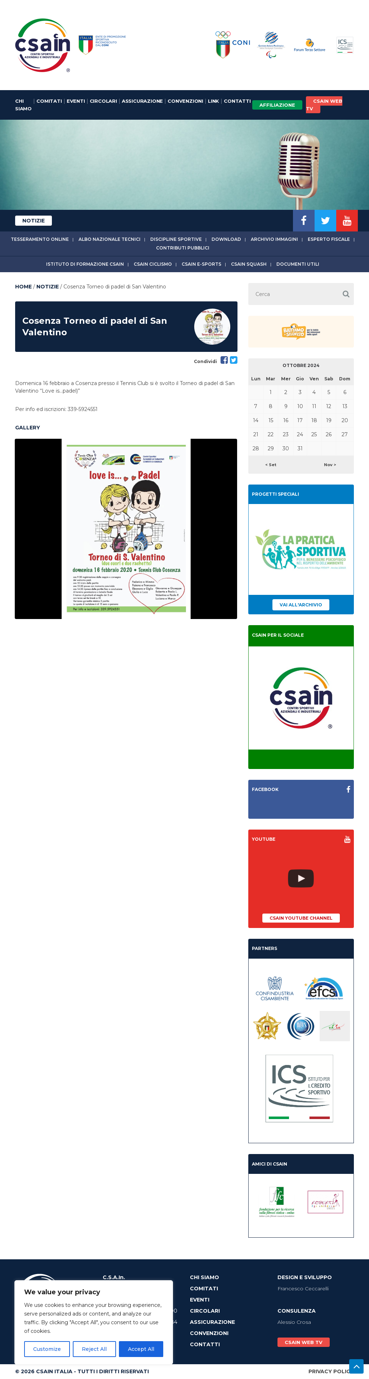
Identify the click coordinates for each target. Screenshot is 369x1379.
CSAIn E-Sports (201, 264)
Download (226, 239)
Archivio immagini (274, 239)
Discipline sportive (176, 239)
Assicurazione (142, 101)
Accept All (141, 1349)
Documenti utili (297, 264)
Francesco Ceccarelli (303, 1288)
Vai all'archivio (301, 604)
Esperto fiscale (329, 239)
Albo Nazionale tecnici (110, 239)
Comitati (49, 101)
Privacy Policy (331, 1371)
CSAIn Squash (249, 264)
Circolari (103, 101)
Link (213, 101)
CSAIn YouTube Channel (301, 918)
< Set (270, 464)
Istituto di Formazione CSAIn (85, 264)
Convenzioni (185, 101)
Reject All (94, 1349)
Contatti (237, 101)
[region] (93, 1322)
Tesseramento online (40, 239)
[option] (126, 529)
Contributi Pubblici (182, 248)
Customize (47, 1349)
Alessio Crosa (294, 1322)
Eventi (76, 101)
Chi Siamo (23, 104)
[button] (346, 294)
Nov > (330, 464)
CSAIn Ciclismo (153, 264)
